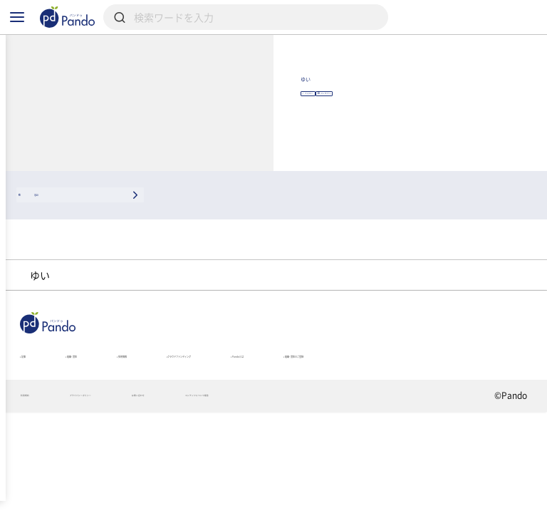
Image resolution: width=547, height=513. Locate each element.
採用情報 (196, 418)
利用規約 (38, 488)
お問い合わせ (250, 488)
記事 (32, 418)
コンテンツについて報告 (365, 488)
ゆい (376, 105)
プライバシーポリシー (140, 488)
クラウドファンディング (316, 418)
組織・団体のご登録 (65, 438)
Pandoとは (441, 418)
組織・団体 (110, 418)
